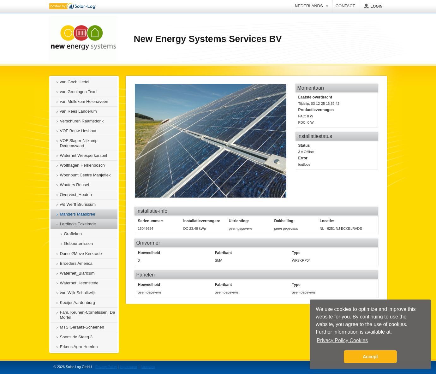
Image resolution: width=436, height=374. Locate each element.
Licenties (148, 367)
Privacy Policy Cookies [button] (342, 340)
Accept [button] (370, 356)
